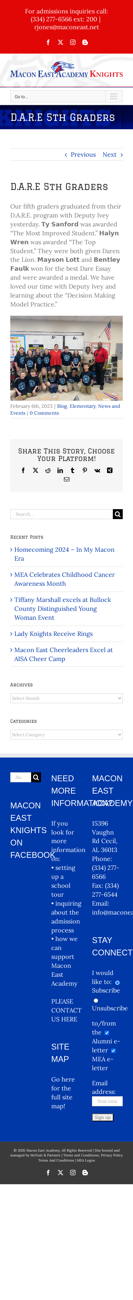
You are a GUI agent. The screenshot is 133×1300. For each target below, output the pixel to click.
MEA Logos (86, 1160)
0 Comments (44, 413)
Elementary (82, 406)
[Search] (118, 514)
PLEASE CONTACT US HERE (66, 1010)
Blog (62, 406)
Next (110, 154)
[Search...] (61, 514)
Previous (83, 154)
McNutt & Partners (46, 1155)
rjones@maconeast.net (66, 27)
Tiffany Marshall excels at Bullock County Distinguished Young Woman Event (62, 608)
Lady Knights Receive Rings (53, 634)
